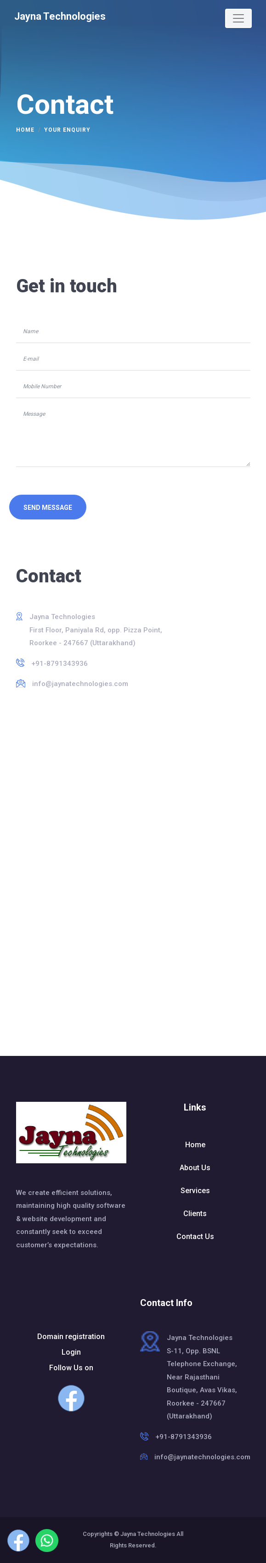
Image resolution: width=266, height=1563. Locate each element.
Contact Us (195, 1236)
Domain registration (71, 1336)
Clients (195, 1213)
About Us (195, 1167)
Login (71, 1352)
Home (25, 130)
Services (195, 1190)
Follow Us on (71, 1387)
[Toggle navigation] (238, 18)
